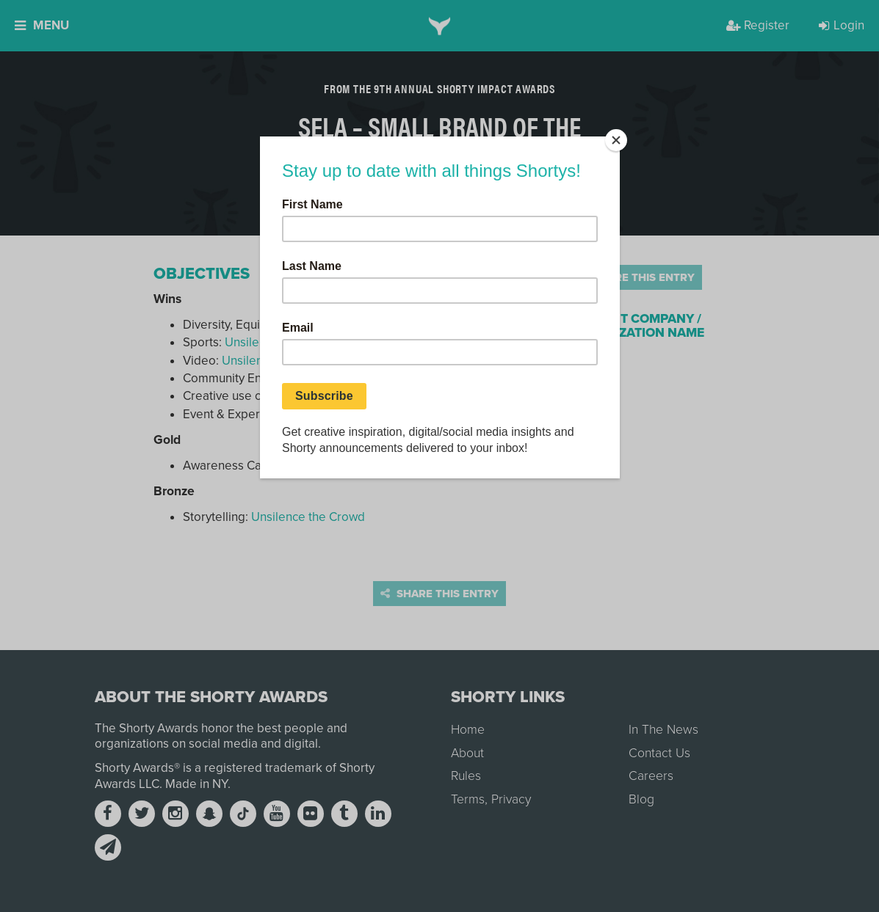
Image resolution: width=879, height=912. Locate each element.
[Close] (616, 140)
